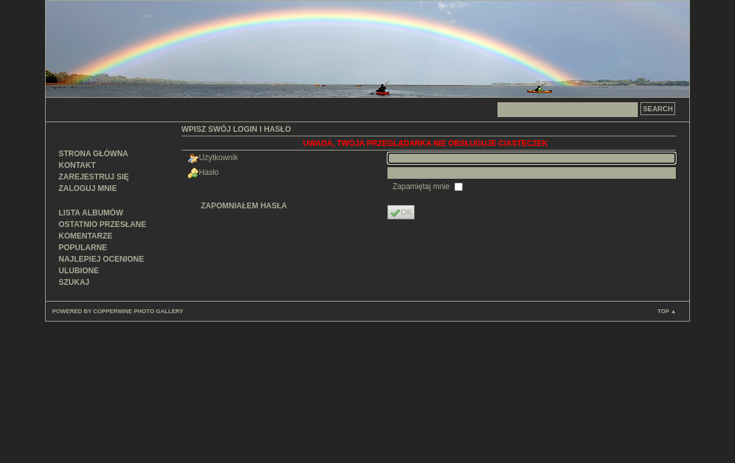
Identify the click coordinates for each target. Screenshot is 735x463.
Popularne (83, 247)
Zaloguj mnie (88, 188)
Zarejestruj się (94, 176)
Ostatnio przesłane (102, 224)
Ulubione (79, 270)
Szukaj (74, 282)
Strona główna (93, 153)
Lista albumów (91, 212)
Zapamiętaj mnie (422, 186)
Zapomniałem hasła (244, 205)
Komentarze (86, 236)
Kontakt (77, 165)
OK (401, 213)
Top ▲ (666, 311)
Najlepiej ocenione (101, 259)
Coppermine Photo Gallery (138, 311)
